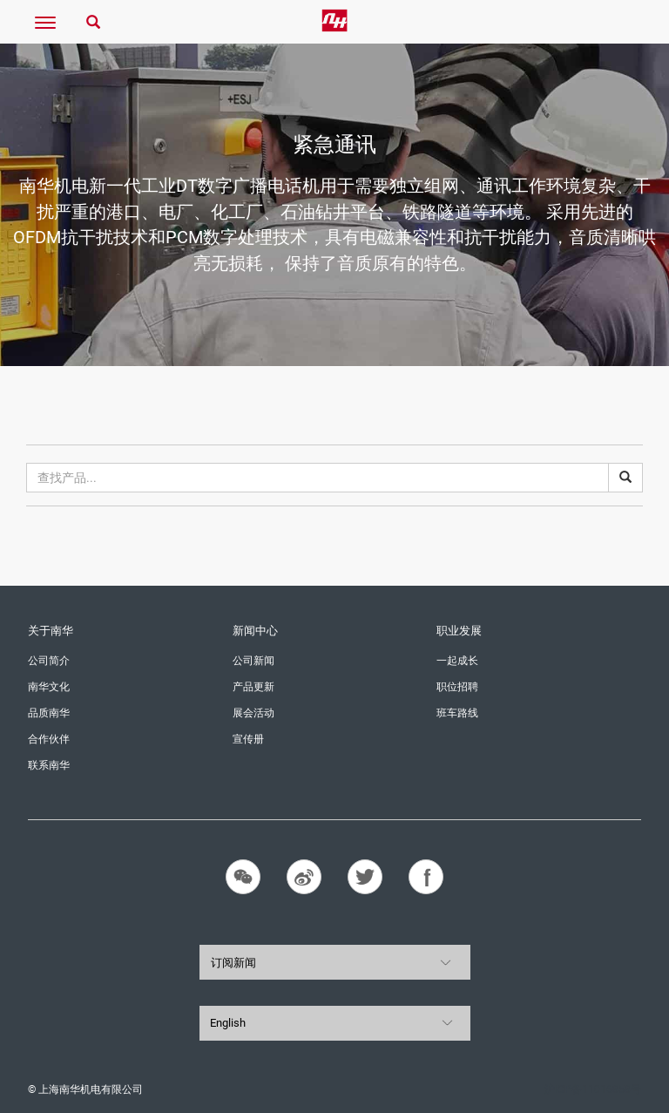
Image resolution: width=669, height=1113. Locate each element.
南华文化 (49, 687)
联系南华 (49, 765)
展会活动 (253, 713)
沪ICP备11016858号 (592, 1089)
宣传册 (248, 739)
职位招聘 (457, 687)
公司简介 (49, 661)
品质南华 (49, 713)
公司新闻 (253, 661)
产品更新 (253, 687)
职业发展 (459, 630)
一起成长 (457, 661)
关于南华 (50, 630)
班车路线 (457, 713)
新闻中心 (255, 630)
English (228, 1022)
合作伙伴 (49, 739)
